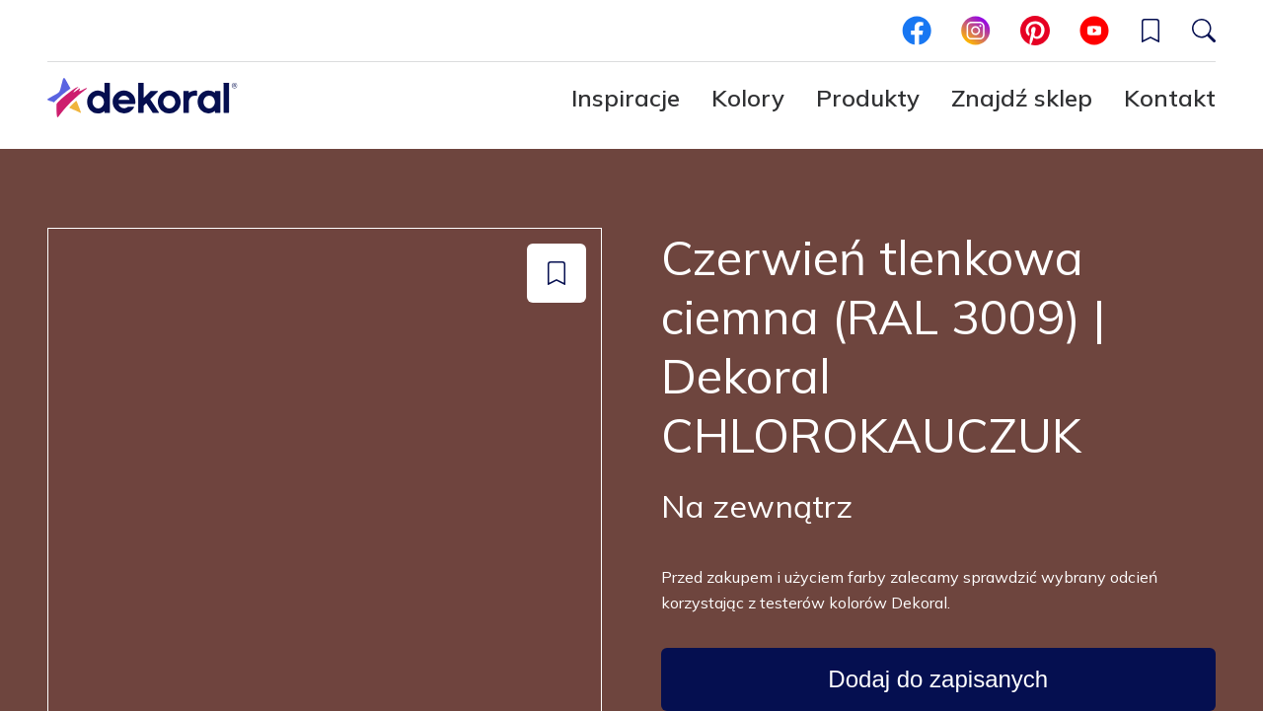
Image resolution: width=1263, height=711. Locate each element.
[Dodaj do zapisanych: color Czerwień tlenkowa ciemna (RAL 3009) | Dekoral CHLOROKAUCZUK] (556, 273)
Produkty (868, 97)
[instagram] (976, 30)
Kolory (747, 97)
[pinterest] (1035, 30)
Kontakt (1170, 97)
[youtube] (1094, 30)
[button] (1150, 30)
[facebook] (916, 30)
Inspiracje (625, 97)
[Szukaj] (1204, 30)
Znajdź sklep (1021, 97)
